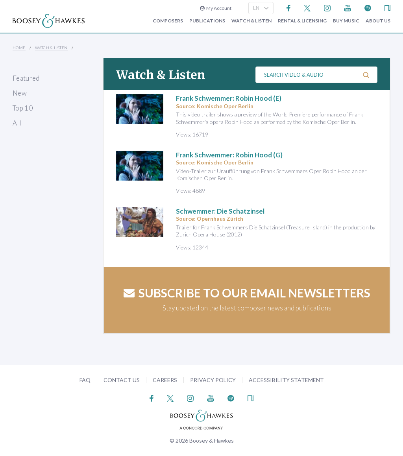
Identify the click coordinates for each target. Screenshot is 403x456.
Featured (26, 78)
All (17, 123)
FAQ (85, 380)
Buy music (346, 21)
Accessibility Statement (286, 380)
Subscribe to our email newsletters (247, 293)
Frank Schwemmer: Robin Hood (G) (229, 155)
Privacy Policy (213, 380)
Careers (165, 380)
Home (19, 47)
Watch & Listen (251, 21)
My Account (215, 8)
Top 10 (23, 108)
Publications (207, 21)
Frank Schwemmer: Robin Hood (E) (228, 98)
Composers (168, 21)
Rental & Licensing (302, 21)
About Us (378, 21)
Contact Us (122, 380)
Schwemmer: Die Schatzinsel (220, 211)
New (20, 93)
